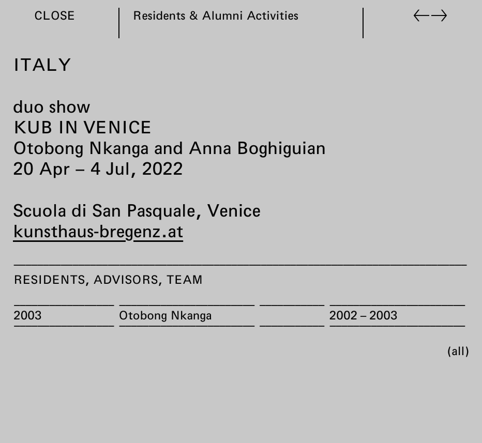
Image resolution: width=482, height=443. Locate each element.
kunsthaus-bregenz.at (98, 230)
